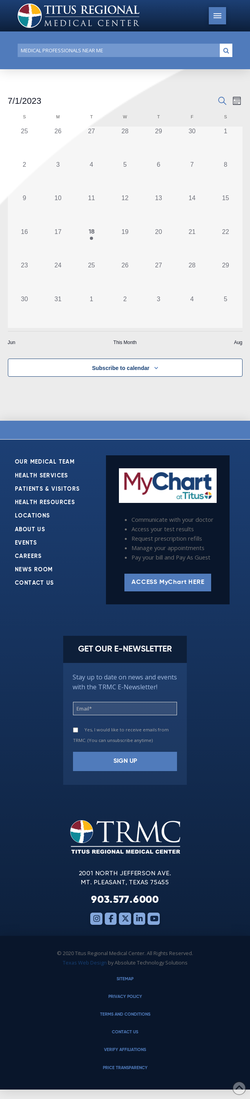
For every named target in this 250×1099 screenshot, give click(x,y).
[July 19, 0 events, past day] (125, 244)
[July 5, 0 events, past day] (125, 176)
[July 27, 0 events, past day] (158, 277)
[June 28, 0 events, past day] (125, 143)
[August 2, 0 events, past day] (125, 311)
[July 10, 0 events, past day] (58, 210)
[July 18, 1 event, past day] (91, 244)
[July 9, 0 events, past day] (24, 210)
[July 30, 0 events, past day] (24, 311)
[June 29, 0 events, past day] (158, 143)
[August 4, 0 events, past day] (192, 311)
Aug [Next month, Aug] (238, 342)
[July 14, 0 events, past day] (192, 210)
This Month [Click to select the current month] (125, 342)
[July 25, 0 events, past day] (91, 277)
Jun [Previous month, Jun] (11, 342)
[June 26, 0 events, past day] (58, 143)
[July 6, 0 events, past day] (158, 176)
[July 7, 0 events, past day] (192, 176)
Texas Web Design (85, 962)
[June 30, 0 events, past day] (192, 143)
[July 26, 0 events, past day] (125, 277)
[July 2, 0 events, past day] (24, 176)
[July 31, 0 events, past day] (58, 311)
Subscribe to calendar (120, 368)
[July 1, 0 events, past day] (225, 143)
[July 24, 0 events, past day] (58, 277)
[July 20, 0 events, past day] (158, 244)
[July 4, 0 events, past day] (91, 176)
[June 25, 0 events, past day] (24, 143)
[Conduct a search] (117, 50)
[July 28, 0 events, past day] (192, 277)
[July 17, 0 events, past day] (58, 244)
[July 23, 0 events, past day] (24, 277)
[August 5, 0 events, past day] (225, 311)
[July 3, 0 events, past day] (58, 176)
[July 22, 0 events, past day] (225, 244)
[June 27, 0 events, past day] (91, 143)
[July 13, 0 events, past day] (158, 210)
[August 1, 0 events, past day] (91, 311)
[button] (217, 15)
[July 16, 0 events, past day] (24, 244)
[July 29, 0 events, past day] (225, 277)
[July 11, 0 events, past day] (91, 210)
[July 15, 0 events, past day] (225, 210)
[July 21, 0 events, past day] (192, 244)
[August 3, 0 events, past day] (158, 311)
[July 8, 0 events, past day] (225, 176)
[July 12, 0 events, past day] (125, 210)
